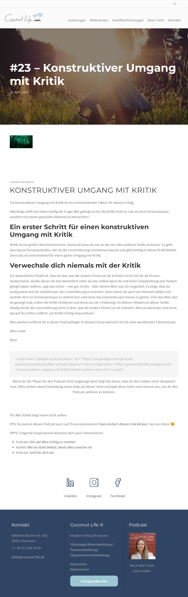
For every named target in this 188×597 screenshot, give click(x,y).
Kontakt (174, 20)
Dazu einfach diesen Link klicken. (123, 424)
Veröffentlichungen (128, 20)
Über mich (155, 20)
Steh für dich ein (42, 452)
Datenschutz (79, 569)
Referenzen (99, 20)
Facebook (117, 496)
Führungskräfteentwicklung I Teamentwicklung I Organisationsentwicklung (91, 549)
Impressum (78, 564)
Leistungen (77, 20)
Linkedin (70, 496)
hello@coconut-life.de (28, 557)
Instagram (94, 496)
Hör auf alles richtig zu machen (53, 442)
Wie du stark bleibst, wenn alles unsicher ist (59, 447)
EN (174, 3)
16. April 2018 (19, 92)
